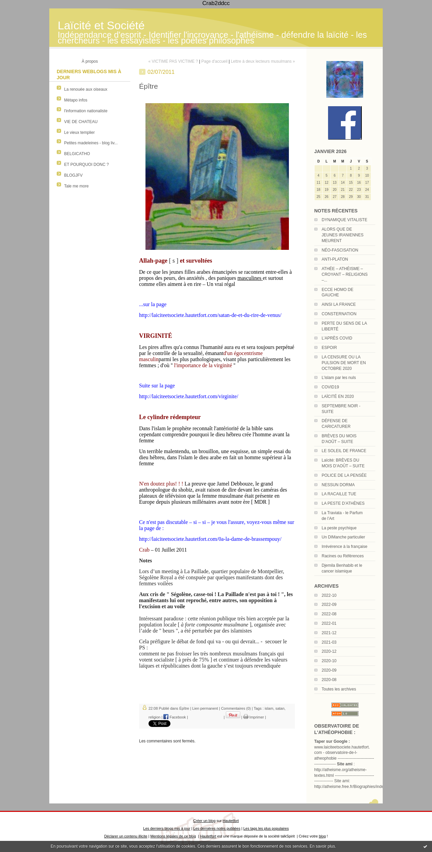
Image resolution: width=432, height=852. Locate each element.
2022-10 (329, 595)
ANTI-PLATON (335, 259)
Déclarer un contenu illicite (125, 836)
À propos (90, 61)
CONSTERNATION (339, 314)
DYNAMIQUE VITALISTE (344, 219)
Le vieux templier (79, 132)
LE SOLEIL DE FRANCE (344, 450)
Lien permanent (205, 708)
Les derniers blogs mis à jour (166, 828)
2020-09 (329, 670)
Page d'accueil (214, 61)
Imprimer (253, 717)
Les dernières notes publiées (216, 828)
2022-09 (329, 604)
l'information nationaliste (85, 111)
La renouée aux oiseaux (85, 89)
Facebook (174, 717)
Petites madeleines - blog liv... (91, 143)
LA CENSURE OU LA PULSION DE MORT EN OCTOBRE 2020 (344, 363)
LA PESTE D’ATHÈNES (343, 503)
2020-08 (329, 679)
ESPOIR (329, 347)
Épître (184, 708)
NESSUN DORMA (338, 484)
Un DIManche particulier (343, 537)
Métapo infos (75, 100)
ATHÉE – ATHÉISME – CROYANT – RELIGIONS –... (345, 274)
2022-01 (329, 623)
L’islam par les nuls (339, 377)
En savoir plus (322, 846)
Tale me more (76, 186)
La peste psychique (339, 528)
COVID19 (330, 387)
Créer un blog (204, 821)
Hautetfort (231, 821)
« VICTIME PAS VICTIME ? (173, 61)
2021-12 (329, 632)
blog (322, 836)
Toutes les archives (339, 689)
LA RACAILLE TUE (339, 494)
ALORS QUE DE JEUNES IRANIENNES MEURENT (342, 235)
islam (269, 708)
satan (280, 708)
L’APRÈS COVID (337, 338)
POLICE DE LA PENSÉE (344, 475)
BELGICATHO (77, 153)
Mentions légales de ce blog (173, 836)
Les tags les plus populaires (266, 828)
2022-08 (329, 614)
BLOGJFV (73, 175)
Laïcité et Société (101, 25)
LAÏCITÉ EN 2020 (338, 396)
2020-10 (329, 660)
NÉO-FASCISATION (340, 250)
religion (154, 717)
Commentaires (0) (236, 708)
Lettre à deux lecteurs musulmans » (263, 61)
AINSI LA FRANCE (339, 304)
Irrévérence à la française (344, 546)
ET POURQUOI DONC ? (86, 164)
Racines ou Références (343, 556)
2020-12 (329, 651)
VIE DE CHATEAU (81, 121)
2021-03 (329, 642)
